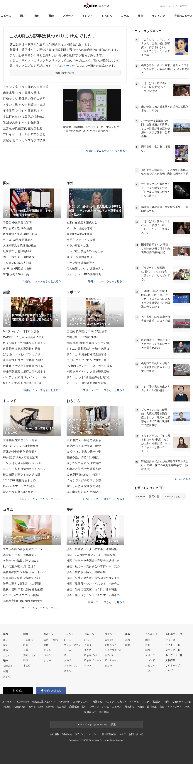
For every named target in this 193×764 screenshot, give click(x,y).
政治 (5, 650)
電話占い (157, 701)
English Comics (92, 660)
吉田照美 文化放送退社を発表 (21, 348)
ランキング (158, 15)
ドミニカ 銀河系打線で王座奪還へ (88, 354)
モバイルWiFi (35, 706)
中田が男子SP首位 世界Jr (83, 337)
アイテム (134, 701)
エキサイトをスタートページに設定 (96, 724)
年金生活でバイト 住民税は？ (23, 110)
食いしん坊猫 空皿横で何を (84, 486)
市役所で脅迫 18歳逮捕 (17, 228)
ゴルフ (47, 655)
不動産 (140, 706)
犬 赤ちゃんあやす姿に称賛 (84, 445)
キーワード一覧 (173, 655)
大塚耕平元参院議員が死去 (19, 245)
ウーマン (94, 706)
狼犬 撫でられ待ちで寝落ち (84, 440)
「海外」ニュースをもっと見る (104, 281)
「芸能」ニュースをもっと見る (41, 390)
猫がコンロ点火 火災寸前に (84, 463)
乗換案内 (129, 706)
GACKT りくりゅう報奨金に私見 (23, 337)
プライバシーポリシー (87, 734)
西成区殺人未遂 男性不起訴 (20, 234)
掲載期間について (65, 73)
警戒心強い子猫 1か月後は (83, 457)
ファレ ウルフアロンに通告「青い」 (89, 360)
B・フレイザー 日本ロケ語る (21, 331)
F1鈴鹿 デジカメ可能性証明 (20, 457)
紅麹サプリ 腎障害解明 (17, 251)
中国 (5, 671)
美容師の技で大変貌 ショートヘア (24, 572)
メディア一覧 (172, 650)
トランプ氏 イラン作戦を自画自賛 (25, 86)
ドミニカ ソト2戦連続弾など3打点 (88, 377)
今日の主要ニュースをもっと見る (106, 150)
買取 (167, 701)
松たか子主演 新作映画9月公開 (22, 383)
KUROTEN (23, 701)
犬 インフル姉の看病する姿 (84, 480)
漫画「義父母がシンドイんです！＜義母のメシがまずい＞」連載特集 (95, 595)
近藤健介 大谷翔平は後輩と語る (23, 365)
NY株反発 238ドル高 (16, 274)
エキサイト (186, 5)
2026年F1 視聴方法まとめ (19, 480)
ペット (88, 665)
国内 (22, 15)
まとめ (6, 655)
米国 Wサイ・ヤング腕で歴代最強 (88, 371)
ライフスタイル (113, 650)
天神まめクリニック (103, 701)
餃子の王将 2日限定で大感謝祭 (22, 583)
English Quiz (91, 655)
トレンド (87, 15)
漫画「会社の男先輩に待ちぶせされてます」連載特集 (95, 577)
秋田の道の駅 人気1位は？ (19, 566)
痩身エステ (90, 711)
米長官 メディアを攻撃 (81, 239)
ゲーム (67, 650)
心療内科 (121, 701)
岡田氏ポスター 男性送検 (19, 257)
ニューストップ (168, 5)
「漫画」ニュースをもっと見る (104, 602)
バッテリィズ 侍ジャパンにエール (24, 377)
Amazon (140, 496)
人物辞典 (170, 660)
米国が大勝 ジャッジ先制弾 (21, 122)
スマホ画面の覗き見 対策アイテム (24, 549)
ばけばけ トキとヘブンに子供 (21, 354)
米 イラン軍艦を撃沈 (79, 257)
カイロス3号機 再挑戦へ (18, 239)
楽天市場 (154, 496)
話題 (127, 645)
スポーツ (68, 15)
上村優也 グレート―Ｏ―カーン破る (89, 365)
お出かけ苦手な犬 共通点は (84, 468)
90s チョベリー (113, 660)
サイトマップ (172, 665)
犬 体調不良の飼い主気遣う (84, 474)
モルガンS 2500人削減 (17, 262)
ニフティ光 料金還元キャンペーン (24, 468)
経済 (5, 645)
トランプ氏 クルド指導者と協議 (24, 104)
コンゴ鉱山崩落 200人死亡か (85, 251)
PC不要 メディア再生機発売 (20, 445)
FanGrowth (64, 701)
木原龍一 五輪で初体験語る (20, 554)
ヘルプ (169, 670)
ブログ (145, 701)
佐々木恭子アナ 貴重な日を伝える (24, 342)
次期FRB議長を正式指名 (82, 222)
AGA (186, 706)
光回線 (7, 706)
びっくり (89, 640)
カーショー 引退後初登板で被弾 (86, 383)
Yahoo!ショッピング (174, 496)
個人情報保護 (108, 734)
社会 (5, 640)
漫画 (140, 15)
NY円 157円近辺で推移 (17, 268)
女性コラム (111, 645)
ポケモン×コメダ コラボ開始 (21, 595)
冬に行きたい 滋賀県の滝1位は (23, 116)
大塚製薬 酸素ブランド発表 (20, 440)
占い (84, 706)
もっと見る (182, 478)
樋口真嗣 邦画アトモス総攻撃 (21, 474)
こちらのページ (61, 65)
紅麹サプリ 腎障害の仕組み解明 (24, 98)
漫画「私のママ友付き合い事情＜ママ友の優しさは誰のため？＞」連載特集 (95, 566)
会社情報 (54, 734)
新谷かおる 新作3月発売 (18, 491)
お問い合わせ (136, 734)
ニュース (6, 15)
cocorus (50, 706)
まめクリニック (81, 701)
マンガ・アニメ (72, 645)
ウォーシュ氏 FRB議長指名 (84, 274)
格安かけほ (19, 706)
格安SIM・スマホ (181, 701)
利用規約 (67, 734)
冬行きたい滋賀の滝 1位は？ (21, 560)
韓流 (25, 660)
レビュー (69, 640)
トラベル (109, 655)
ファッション (71, 665)
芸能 (51, 15)
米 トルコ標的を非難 (79, 228)
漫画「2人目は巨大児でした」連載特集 (91, 554)
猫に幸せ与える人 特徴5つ (83, 491)
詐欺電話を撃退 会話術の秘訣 (21, 577)
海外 (37, 15)
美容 (162, 706)
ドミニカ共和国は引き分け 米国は (88, 348)
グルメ (67, 660)
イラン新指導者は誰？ (80, 262)
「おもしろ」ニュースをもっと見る (102, 498)
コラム (125, 15)
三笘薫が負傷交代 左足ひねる (23, 128)
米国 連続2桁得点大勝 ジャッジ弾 (88, 342)
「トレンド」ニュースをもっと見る (39, 498)
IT (65, 655)
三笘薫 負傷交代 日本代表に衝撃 (87, 331)
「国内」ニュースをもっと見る (41, 281)
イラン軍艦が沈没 (78, 245)
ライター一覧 (172, 645)
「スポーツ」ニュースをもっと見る (102, 390)
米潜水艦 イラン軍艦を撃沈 (21, 92)
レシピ (105, 706)
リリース (170, 640)
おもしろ (107, 15)
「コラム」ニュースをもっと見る (40, 607)
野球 (46, 645)
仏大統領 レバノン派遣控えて (85, 268)
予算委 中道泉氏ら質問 (17, 222)
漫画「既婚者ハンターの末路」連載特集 (92, 549)
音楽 (25, 650)
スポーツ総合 (51, 640)
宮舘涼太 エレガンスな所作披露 (24, 140)
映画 (25, 645)
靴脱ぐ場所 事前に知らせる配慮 (23, 589)
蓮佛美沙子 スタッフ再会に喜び (23, 360)
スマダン (109, 640)
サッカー (48, 650)
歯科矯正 (152, 706)
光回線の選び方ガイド (43, 701)
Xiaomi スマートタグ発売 (19, 486)
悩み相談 (61, 706)
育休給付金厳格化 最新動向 (20, 451)
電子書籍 (104, 711)
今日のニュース (183, 15)
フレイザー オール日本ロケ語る (24, 134)
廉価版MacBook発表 (79, 234)
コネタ (88, 645)
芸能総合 (28, 640)
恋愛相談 (74, 706)
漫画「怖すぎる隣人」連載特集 (86, 572)
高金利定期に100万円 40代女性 (22, 600)
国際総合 (8, 666)
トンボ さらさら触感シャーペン (23, 463)
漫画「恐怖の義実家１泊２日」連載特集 (92, 589)
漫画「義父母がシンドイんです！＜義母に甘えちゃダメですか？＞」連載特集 (95, 583)
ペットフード (174, 706)
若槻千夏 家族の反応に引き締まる (24, 371)
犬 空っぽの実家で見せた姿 (84, 451)
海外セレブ (29, 655)
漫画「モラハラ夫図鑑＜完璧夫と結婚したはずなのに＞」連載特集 (95, 560)
